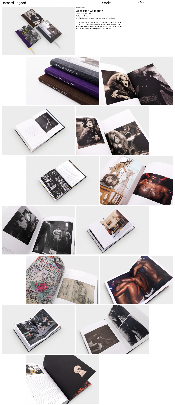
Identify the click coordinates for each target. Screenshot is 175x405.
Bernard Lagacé (14, 3)
